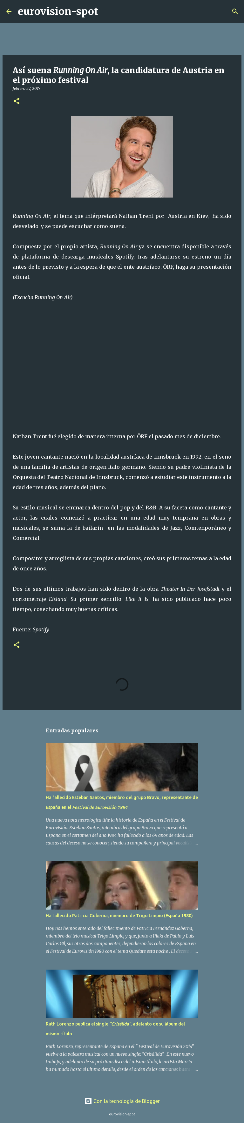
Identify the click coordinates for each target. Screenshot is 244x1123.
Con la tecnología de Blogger (122, 1101)
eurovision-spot (58, 11)
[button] (16, 101)
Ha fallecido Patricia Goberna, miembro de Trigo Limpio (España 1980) (119, 915)
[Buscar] (107, 11)
